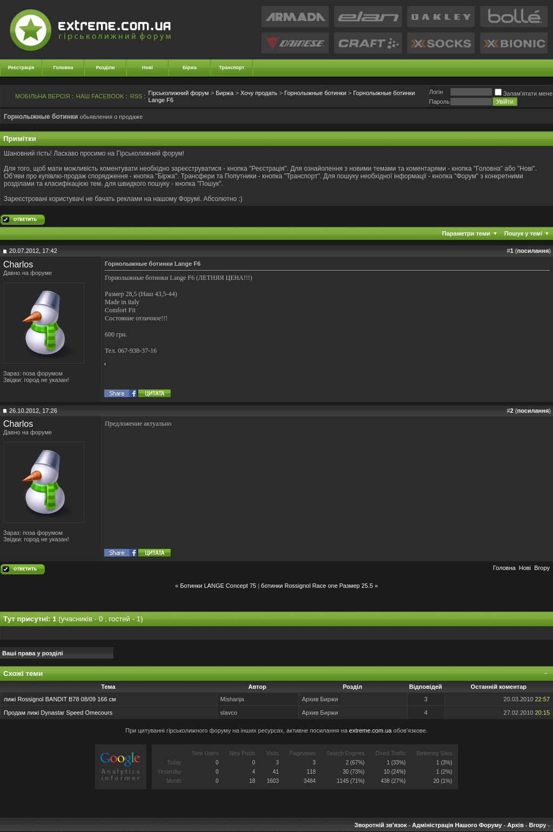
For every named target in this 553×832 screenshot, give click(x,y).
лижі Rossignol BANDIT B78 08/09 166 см (60, 699)
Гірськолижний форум (179, 93)
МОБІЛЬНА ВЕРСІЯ (42, 96)
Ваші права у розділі (32, 653)
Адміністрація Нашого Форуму (457, 825)
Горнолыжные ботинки (315, 93)
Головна (63, 67)
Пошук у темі (523, 233)
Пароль (439, 101)
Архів (515, 825)
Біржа (190, 67)
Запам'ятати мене (523, 93)
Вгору (542, 568)
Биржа (224, 93)
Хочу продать (258, 93)
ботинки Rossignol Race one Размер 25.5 (317, 585)
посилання (533, 250)
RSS (136, 96)
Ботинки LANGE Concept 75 (218, 585)
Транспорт (232, 67)
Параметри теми (466, 233)
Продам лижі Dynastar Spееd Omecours (58, 712)
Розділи (105, 67)
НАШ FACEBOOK (100, 96)
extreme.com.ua (370, 730)
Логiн (436, 92)
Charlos (18, 264)
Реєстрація (21, 67)
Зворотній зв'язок (380, 825)
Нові (147, 67)
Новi (525, 568)
